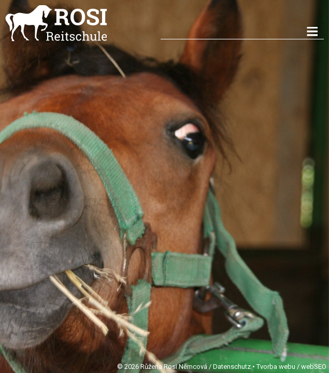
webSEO (313, 366)
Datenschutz (232, 366)
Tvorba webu (275, 366)
